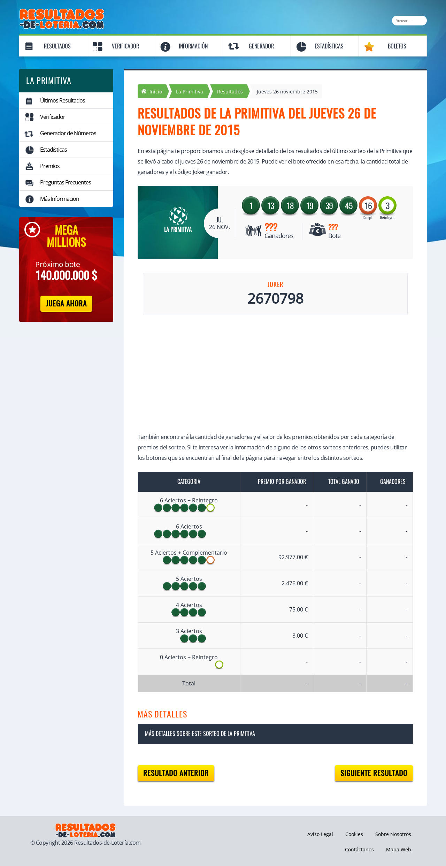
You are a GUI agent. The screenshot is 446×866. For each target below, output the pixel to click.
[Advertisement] (268, 375)
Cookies (354, 834)
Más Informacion (59, 199)
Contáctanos (359, 849)
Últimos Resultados (62, 100)
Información (193, 46)
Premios (50, 166)
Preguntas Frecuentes (65, 182)
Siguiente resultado (373, 773)
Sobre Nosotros (393, 834)
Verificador (125, 46)
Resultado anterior (176, 773)
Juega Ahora (66, 303)
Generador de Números (68, 133)
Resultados (57, 46)
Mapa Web (398, 849)
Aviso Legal (320, 834)
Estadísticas (329, 46)
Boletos (397, 46)
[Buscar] (409, 20)
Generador (261, 46)
